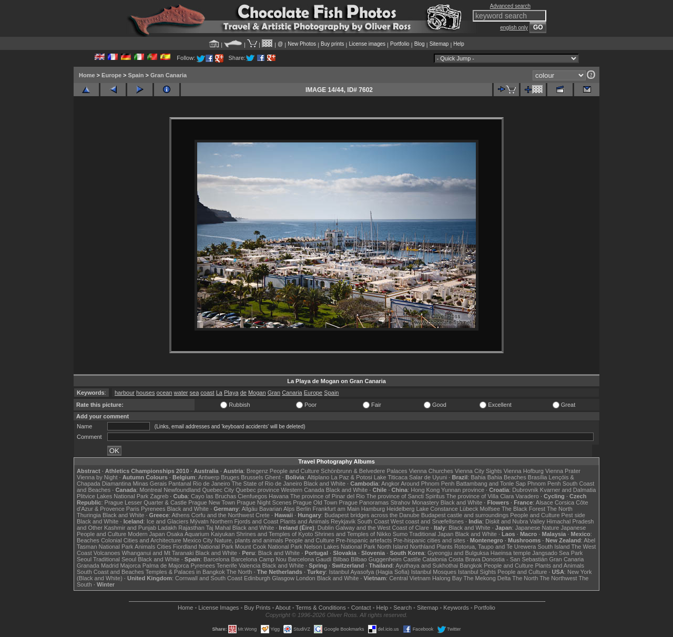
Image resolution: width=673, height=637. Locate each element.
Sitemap (439, 44)
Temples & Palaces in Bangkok (185, 572)
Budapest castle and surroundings (464, 515)
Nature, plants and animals (249, 540)
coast (207, 392)
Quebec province (257, 490)
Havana (279, 496)
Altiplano (318, 477)
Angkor (390, 483)
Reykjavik (343, 521)
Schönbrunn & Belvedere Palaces (364, 471)
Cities (164, 546)
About (283, 607)
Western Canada (302, 490)
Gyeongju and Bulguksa (458, 553)
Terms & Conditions (320, 607)
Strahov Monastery (414, 502)
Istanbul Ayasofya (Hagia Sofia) (369, 572)
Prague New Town (211, 502)
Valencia (249, 565)
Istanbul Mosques (433, 572)
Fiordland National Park (203, 546)
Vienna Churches (431, 471)
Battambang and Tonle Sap (491, 483)
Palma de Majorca (165, 565)
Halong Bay (447, 578)
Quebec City (218, 490)
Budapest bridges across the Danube (372, 515)
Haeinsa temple (511, 553)
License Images (218, 607)
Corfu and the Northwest (222, 515)
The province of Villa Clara (480, 496)
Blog (419, 44)
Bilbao (341, 559)
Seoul (84, 559)
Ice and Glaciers (167, 521)
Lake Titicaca (390, 477)
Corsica (564, 502)
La (219, 392)
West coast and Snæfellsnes (427, 521)
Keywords (455, 607)
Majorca (130, 565)
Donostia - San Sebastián (515, 559)
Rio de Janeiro (211, 483)
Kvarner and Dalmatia (568, 490)
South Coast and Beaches (110, 572)
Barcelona (216, 559)
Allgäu (249, 509)
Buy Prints (257, 607)
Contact (361, 607)
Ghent (273, 477)
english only (514, 27)
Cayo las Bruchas (213, 496)
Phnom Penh (544, 483)
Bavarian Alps (276, 509)
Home (87, 75)
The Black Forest (523, 509)
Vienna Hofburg (524, 471)
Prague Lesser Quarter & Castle (146, 502)
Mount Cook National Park (268, 546)
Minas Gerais (149, 483)
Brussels (252, 477)
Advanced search (510, 6)
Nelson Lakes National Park (339, 546)
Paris (132, 509)
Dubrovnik (525, 490)
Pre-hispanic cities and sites (429, 540)
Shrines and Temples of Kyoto (274, 534)
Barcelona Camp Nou (259, 559)
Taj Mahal (218, 528)
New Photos (302, 44)
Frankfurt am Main (336, 509)
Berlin (303, 509)
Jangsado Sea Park (557, 553)
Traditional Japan (431, 534)
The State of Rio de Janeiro (267, 483)
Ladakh (167, 528)
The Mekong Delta (487, 578)
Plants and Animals (304, 521)
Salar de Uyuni (428, 477)
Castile (412, 559)
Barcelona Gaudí (310, 559)
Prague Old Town (315, 502)
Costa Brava (464, 559)
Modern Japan (146, 534)
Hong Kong (425, 490)
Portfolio (400, 44)
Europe (111, 75)
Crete (263, 515)
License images (367, 44)
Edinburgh (257, 578)
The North (560, 509)
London (305, 578)
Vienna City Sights (478, 471)
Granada (88, 565)
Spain (136, 75)
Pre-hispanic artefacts (364, 540)
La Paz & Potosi (351, 477)
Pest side (573, 515)
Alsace (544, 502)
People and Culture (294, 471)
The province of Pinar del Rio (327, 496)
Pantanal (179, 483)
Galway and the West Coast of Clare (382, 528)
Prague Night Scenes (264, 502)
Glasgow (283, 578)
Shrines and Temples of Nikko (352, 534)
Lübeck (469, 509)
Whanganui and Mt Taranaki (158, 553)
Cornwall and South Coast (208, 578)
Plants (444, 546)
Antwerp (208, 477)
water (181, 392)
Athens (180, 515)
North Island (392, 546)
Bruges (230, 477)
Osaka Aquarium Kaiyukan (201, 534)
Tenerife (227, 565)
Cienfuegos (252, 496)
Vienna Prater (562, 471)
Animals (145, 546)
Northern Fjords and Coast (244, 521)
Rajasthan (191, 528)
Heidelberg (400, 509)
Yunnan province (462, 490)
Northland (422, 546)
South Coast (373, 521)
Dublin (326, 528)
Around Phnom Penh (427, 483)
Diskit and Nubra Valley (515, 521)
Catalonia (434, 559)
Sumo (400, 534)
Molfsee (490, 509)
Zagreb (159, 496)
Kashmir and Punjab (130, 528)
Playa (231, 392)
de (243, 392)
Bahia (478, 477)
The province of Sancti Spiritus (405, 496)
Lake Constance (437, 509)
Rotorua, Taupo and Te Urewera (495, 546)
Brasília (537, 477)
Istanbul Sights (477, 572)
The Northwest (558, 578)
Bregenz (257, 471)
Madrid (110, 565)
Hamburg (373, 509)
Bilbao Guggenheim (376, 559)
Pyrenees (153, 509)
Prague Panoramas (364, 502)
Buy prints (332, 44)
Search (402, 607)
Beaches (88, 540)
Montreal (150, 490)
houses (145, 392)
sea (194, 392)
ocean (164, 392)
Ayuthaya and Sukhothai (426, 565)
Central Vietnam (410, 578)
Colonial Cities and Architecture (141, 540)
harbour (125, 392)
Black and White (324, 483)
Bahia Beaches (506, 477)
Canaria (292, 392)
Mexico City (198, 540)
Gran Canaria (168, 75)
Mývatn (199, 521)
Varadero (526, 496)
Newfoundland (182, 490)
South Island (554, 546)
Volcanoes (107, 553)
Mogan (257, 392)
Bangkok (471, 565)
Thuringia (89, 515)
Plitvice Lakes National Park (112, 496)
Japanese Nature (537, 528)
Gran (274, 392)
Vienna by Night (97, 477)
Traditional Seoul (114, 559)
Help (458, 44)
